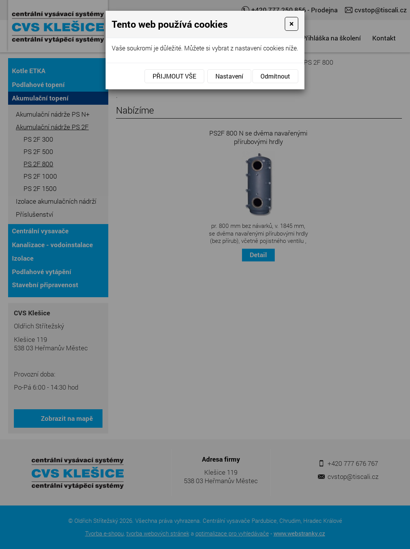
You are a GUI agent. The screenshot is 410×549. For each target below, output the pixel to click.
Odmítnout (275, 76)
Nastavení (229, 76)
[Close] (291, 24)
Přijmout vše (174, 76)
